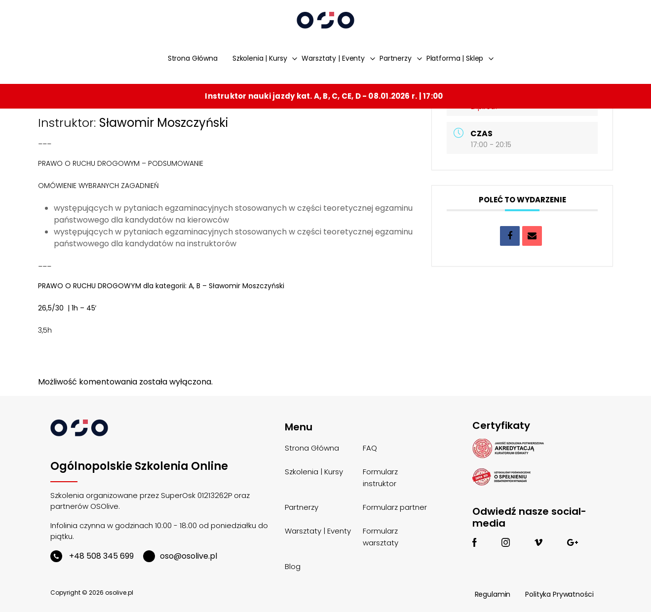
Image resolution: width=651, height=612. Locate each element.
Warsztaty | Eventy (333, 58)
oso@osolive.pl (180, 556)
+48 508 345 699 (92, 556)
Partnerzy (396, 58)
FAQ (370, 448)
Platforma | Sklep (455, 58)
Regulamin (493, 594)
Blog (293, 566)
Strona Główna (193, 58)
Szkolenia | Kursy (259, 58)
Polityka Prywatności (559, 594)
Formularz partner (395, 507)
